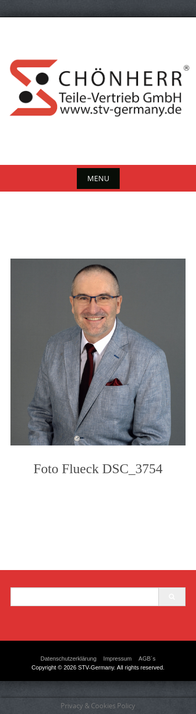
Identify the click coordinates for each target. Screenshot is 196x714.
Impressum (117, 658)
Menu (98, 178)
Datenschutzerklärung (69, 658)
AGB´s (147, 658)
